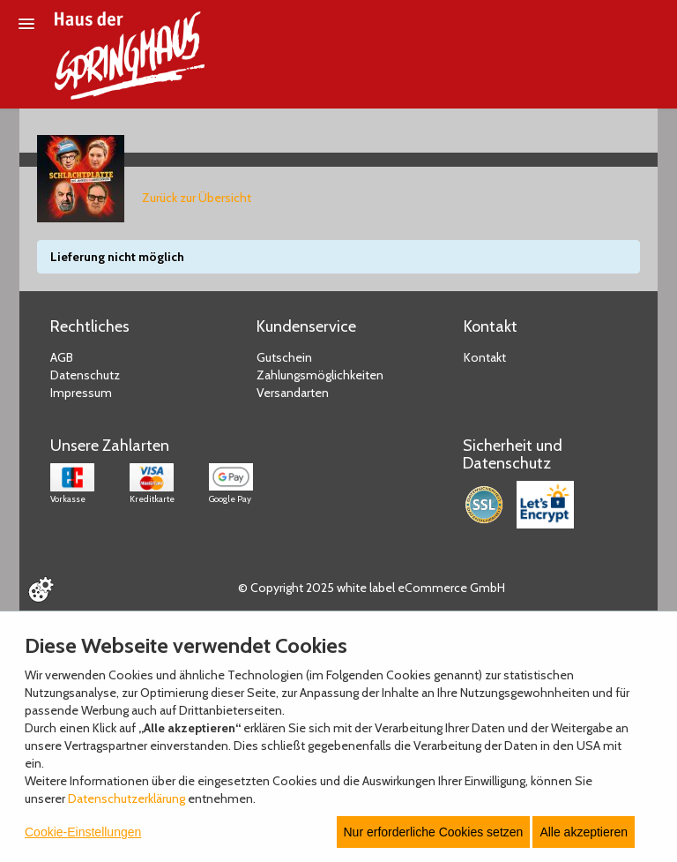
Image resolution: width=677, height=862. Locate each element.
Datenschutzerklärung (126, 798)
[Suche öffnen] (655, 24)
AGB (61, 357)
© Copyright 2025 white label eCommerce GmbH (371, 588)
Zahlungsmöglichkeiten (320, 375)
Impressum (81, 393)
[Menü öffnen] (26, 24)
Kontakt (485, 357)
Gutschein (284, 357)
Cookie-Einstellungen (83, 832)
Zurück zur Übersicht (196, 198)
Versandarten (293, 393)
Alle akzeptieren (583, 832)
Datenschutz (85, 375)
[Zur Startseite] (129, 56)
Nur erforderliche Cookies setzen (434, 832)
